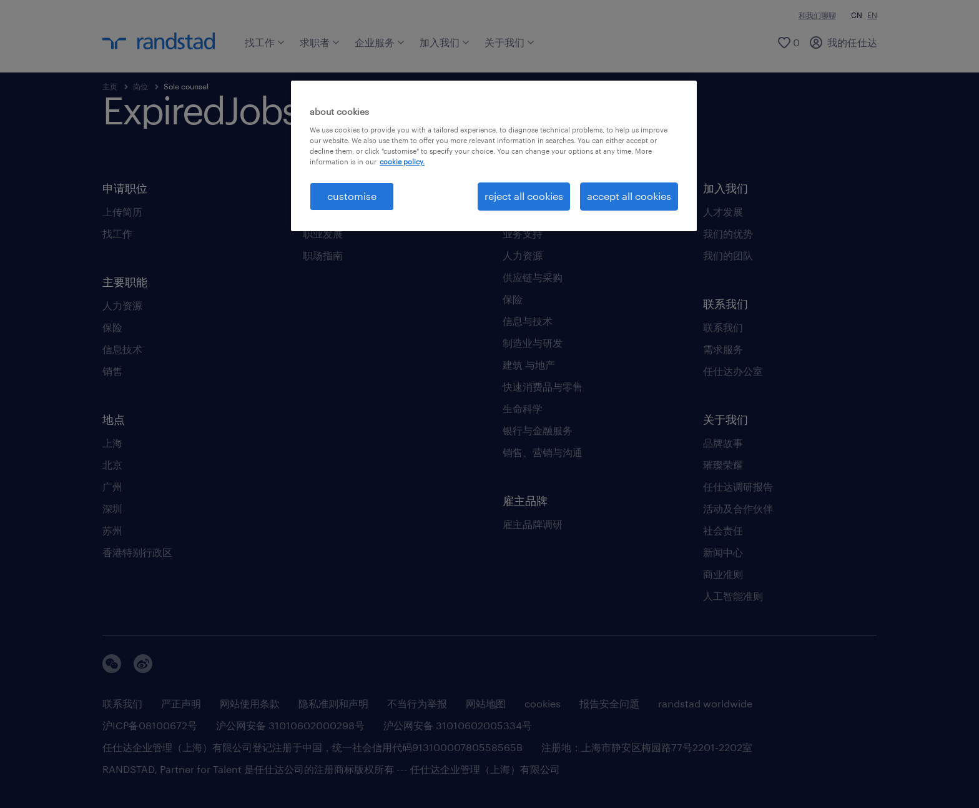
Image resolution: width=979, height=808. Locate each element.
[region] (494, 156)
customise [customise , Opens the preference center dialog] (351, 196)
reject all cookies (524, 196)
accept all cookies (629, 196)
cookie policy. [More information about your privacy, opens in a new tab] (402, 161)
